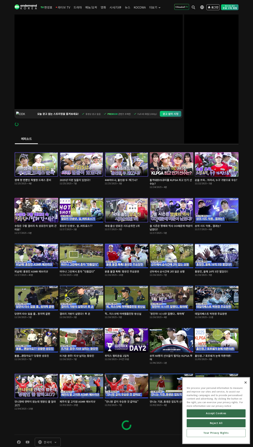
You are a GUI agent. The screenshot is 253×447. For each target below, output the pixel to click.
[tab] (26, 129)
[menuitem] (46, 7)
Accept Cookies (216, 439)
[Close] (246, 408)
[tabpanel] (126, 280)
